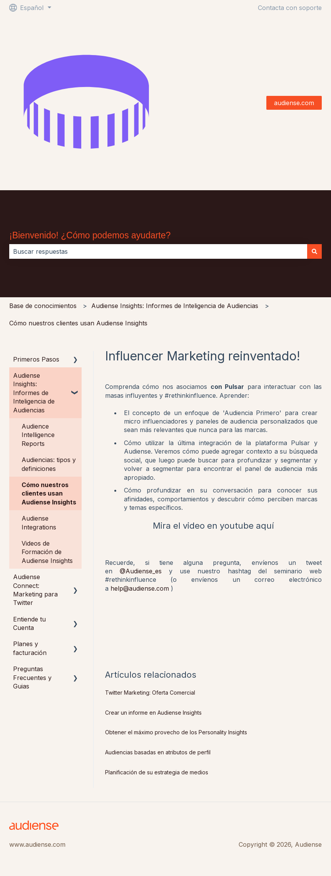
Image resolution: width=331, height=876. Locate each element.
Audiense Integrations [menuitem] (39, 522)
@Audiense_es (141, 571)
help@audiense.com (139, 588)
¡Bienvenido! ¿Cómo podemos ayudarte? (90, 235)
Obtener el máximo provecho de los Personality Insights (176, 732)
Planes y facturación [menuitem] (30, 648)
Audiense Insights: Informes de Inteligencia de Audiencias (174, 306)
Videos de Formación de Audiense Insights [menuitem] (47, 551)
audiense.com (294, 103)
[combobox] (158, 251)
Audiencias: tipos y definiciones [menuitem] (49, 464)
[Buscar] (314, 251)
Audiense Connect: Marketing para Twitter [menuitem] (35, 589)
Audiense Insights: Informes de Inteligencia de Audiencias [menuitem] (34, 393)
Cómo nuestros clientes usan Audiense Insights (78, 323)
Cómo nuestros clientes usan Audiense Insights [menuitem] (49, 493)
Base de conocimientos (43, 306)
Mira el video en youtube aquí (213, 526)
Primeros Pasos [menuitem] (36, 359)
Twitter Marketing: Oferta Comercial (150, 692)
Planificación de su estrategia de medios (156, 772)
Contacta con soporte (290, 8)
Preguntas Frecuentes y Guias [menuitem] (32, 677)
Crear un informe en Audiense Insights (153, 712)
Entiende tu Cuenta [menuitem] (29, 623)
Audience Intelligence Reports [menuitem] (38, 434)
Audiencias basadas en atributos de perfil (158, 752)
